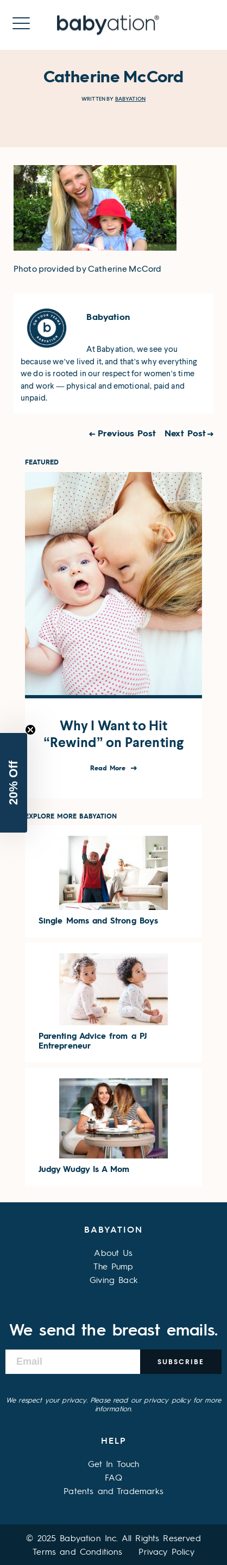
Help (114, 1440)
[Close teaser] (30, 729)
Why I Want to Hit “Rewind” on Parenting (113, 734)
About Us (113, 1252)
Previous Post (127, 432)
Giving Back (113, 1279)
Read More (109, 768)
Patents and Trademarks (113, 1490)
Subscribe (180, 1361)
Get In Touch (114, 1463)
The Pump (113, 1266)
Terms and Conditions (77, 1551)
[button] (13, 783)
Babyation (130, 98)
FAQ (113, 1477)
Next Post (185, 432)
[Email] (72, 1362)
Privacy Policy (166, 1551)
